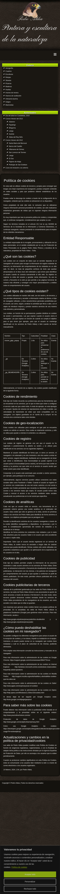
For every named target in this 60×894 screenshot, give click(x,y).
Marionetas (9, 105)
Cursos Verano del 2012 (14, 140)
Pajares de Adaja (15, 162)
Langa (11, 131)
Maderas (9, 87)
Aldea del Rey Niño (16, 137)
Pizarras (8, 83)
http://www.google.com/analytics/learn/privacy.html (21, 722)
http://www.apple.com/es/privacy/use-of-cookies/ (20, 686)
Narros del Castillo (15, 146)
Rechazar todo (30, 889)
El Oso (11, 159)
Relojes (8, 77)
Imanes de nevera (12, 93)
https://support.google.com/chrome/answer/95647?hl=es (30, 660)
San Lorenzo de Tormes (17, 152)
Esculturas (9, 74)
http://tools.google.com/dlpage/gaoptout (17, 699)
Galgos (8, 102)
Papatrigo (12, 125)
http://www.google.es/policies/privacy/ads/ (18, 622)
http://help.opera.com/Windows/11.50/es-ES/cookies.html (23, 693)
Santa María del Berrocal (18, 143)
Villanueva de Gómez (16, 149)
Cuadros (9, 71)
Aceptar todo (30, 874)
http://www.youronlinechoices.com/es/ (16, 715)
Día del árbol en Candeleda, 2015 (18, 116)
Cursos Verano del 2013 (14, 119)
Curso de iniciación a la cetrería (17, 168)
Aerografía (9, 68)
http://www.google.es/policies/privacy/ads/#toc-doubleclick (24, 619)
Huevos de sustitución (13, 96)
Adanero (12, 122)
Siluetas (8, 80)
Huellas (8, 90)
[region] (30, 870)
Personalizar (30, 882)
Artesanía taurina (12, 99)
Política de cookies (19, 867)
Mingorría (12, 128)
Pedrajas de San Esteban (18, 165)
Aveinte (11, 134)
